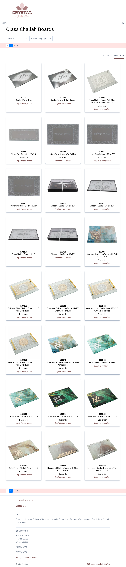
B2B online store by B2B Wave (98, 564)
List (105, 55)
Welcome (21, 505)
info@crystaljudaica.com (26, 557)
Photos (119, 55)
